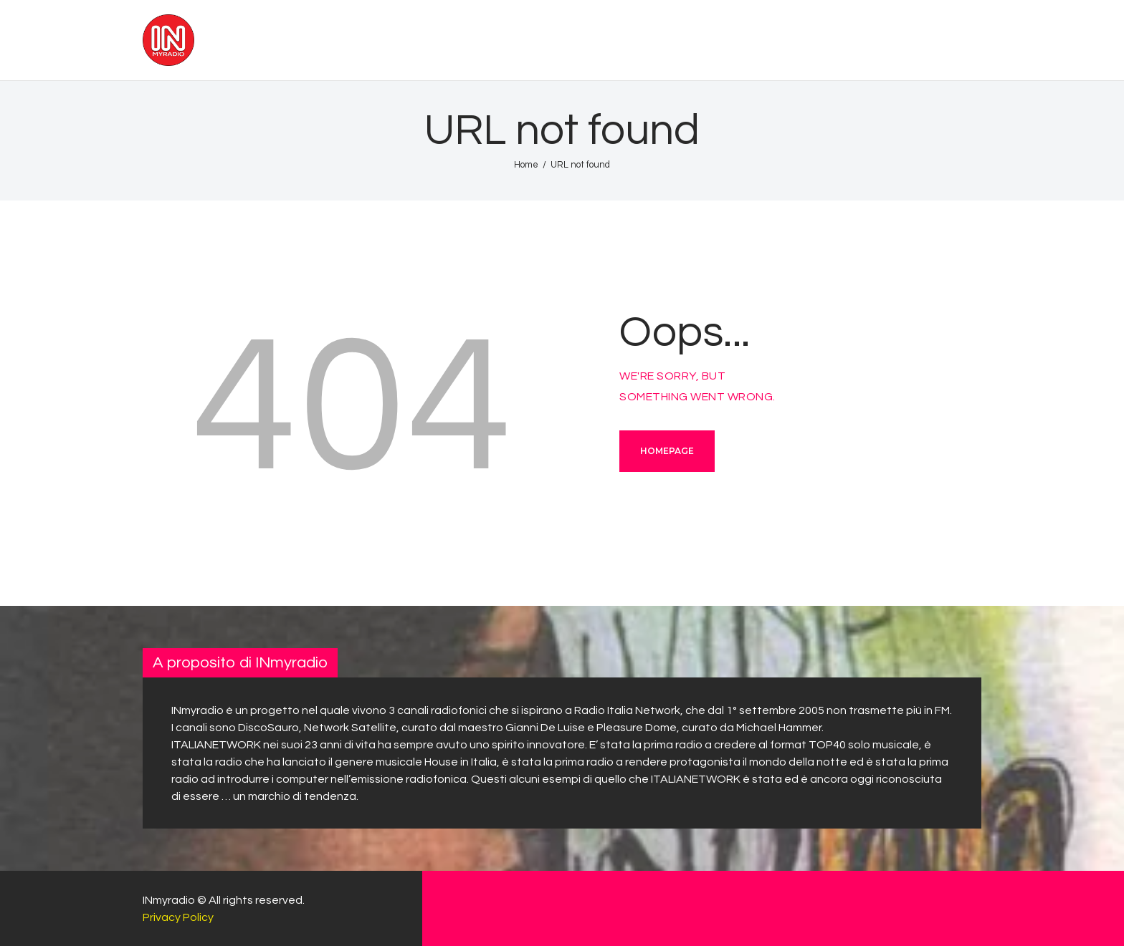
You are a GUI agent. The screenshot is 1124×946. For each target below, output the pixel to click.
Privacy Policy (178, 917)
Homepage (667, 450)
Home (526, 165)
